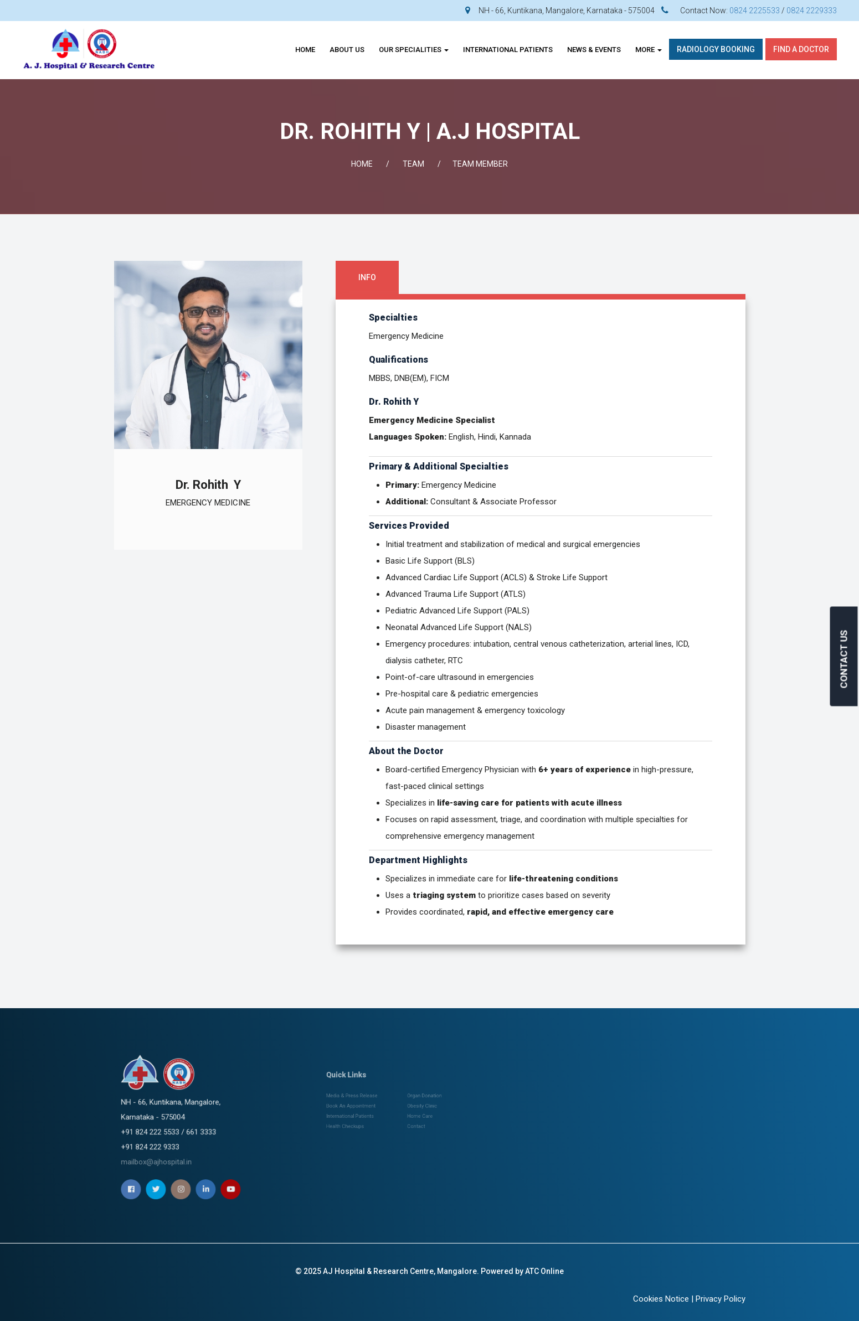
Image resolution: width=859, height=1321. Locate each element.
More (648, 49)
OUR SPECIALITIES (414, 49)
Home (305, 49)
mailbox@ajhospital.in (178, 1132)
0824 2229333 (811, 10)
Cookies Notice (661, 1299)
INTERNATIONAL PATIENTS (508, 49)
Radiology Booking (716, 49)
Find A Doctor (801, 49)
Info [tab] (367, 277)
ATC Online (544, 1271)
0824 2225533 (754, 10)
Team (413, 163)
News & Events (594, 49)
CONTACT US (844, 659)
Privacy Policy (720, 1299)
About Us (347, 49)
